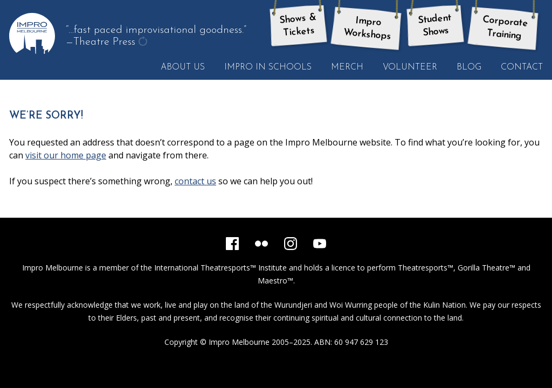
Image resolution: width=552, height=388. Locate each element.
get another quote (143, 42)
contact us (195, 181)
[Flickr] (261, 243)
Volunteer (410, 67)
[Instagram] (290, 243)
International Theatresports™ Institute (220, 267)
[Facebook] (232, 243)
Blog (469, 67)
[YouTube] (319, 243)
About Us (183, 67)
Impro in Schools (268, 67)
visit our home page (65, 155)
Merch (347, 67)
